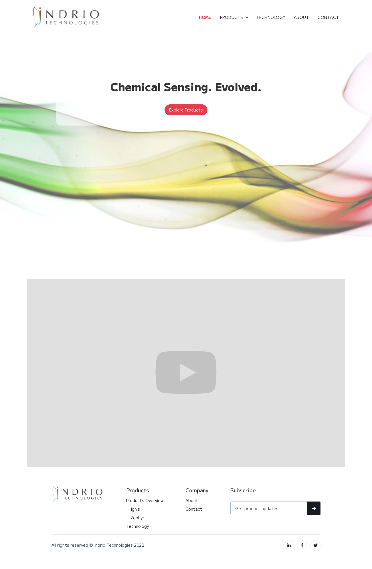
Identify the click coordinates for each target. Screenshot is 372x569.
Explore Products (186, 110)
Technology (271, 17)
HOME (205, 17)
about (301, 17)
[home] (66, 17)
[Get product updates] (268, 508)
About (191, 500)
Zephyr (135, 517)
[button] (234, 17)
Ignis (133, 509)
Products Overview (145, 500)
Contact (193, 509)
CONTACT (328, 17)
